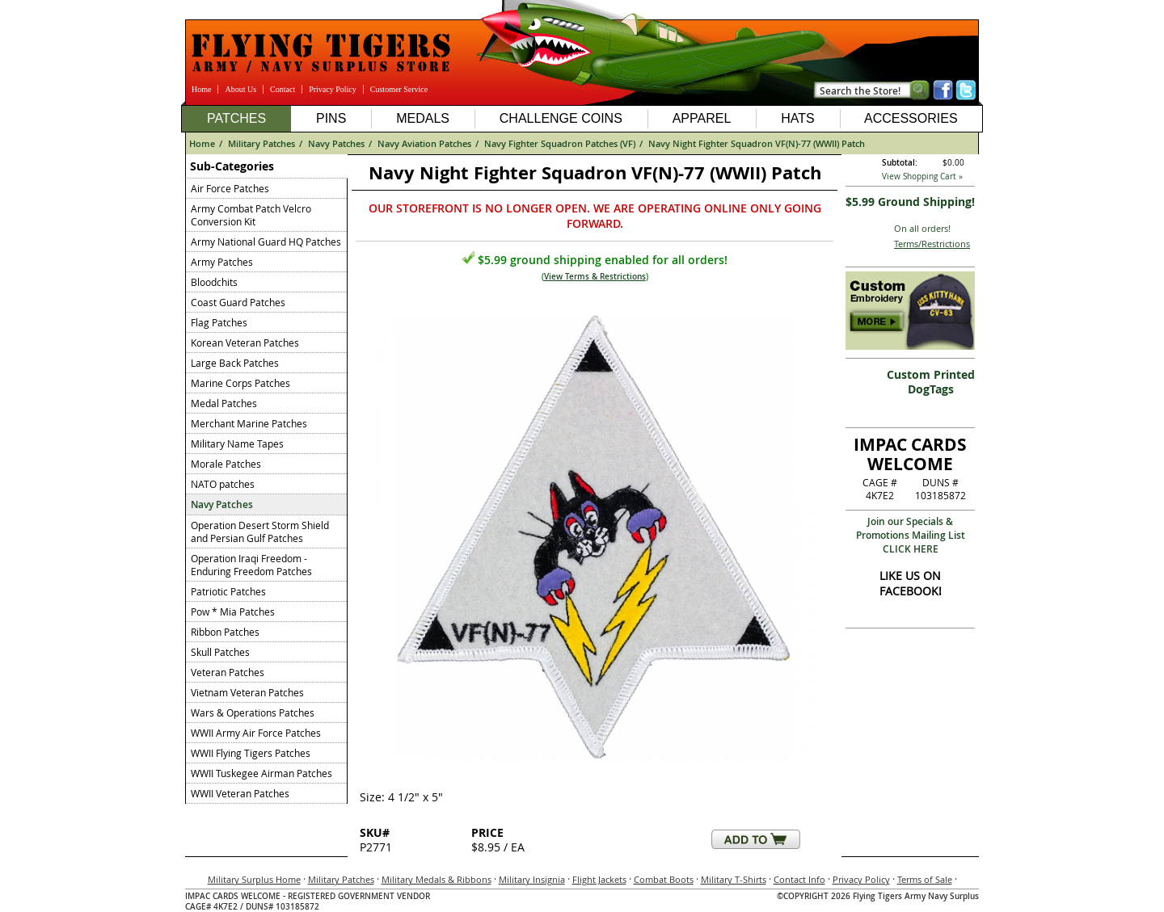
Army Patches (222, 261)
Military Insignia (532, 879)
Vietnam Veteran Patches (247, 692)
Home (201, 89)
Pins (331, 118)
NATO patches (223, 483)
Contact (282, 89)
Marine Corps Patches (240, 382)
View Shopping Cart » (922, 176)
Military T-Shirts (733, 879)
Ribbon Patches (225, 631)
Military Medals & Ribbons (436, 879)
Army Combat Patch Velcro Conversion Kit (251, 215)
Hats (797, 118)
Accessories (911, 118)
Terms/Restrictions (932, 243)
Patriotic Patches (228, 591)
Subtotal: (899, 163)
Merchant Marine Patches (249, 423)
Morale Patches (226, 463)
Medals (422, 118)
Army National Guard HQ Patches (266, 241)
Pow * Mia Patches (233, 611)
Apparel (702, 118)
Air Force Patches (230, 188)
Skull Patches (220, 651)
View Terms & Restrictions (595, 276)
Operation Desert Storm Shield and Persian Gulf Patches (260, 531)
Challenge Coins (561, 118)
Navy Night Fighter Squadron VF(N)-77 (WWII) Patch (756, 143)
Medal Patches (224, 403)
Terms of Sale (924, 879)
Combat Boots (664, 879)
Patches (236, 118)
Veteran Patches (227, 672)
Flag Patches (219, 322)
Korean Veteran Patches (245, 342)
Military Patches (261, 143)
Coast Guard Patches (238, 302)
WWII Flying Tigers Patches (250, 752)
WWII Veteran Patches (240, 793)
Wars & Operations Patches (252, 712)
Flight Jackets (599, 879)
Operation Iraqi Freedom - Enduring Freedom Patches (251, 565)
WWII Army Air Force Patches (256, 732)
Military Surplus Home (254, 879)
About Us (240, 89)
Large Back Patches (235, 362)
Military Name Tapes (237, 443)
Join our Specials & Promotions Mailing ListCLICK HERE (910, 535)
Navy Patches (336, 143)
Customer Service (399, 89)
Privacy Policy (332, 89)
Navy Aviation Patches (424, 143)
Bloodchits (214, 281)
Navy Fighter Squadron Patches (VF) (559, 143)
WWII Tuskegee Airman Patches (261, 773)
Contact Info (799, 879)
